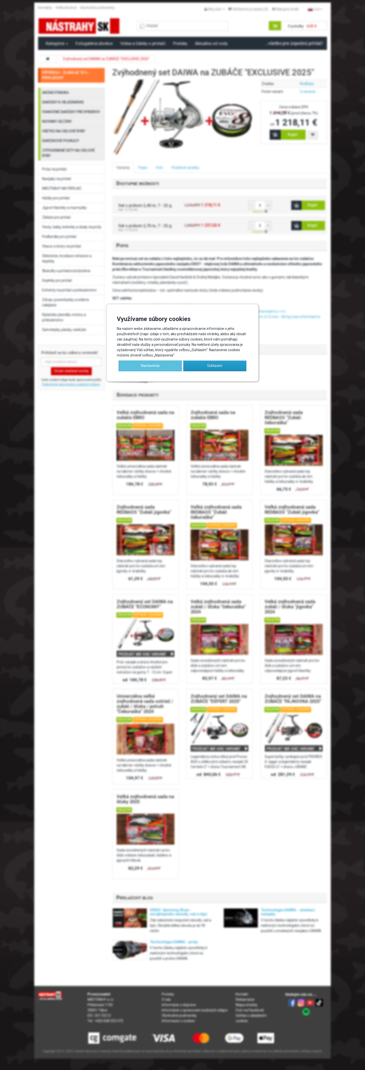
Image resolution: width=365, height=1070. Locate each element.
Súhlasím (214, 365)
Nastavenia (150, 365)
